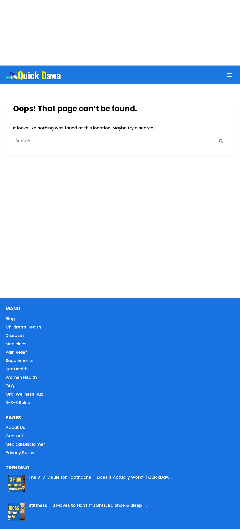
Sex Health (17, 369)
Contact (14, 436)
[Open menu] (229, 75)
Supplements (20, 360)
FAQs (11, 386)
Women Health (21, 377)
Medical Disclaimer (25, 444)
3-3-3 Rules (18, 402)
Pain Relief (16, 352)
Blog (10, 318)
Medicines (16, 344)
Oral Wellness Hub (25, 394)
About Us (15, 427)
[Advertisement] (120, 33)
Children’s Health (23, 327)
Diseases (15, 335)
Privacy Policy (20, 453)
